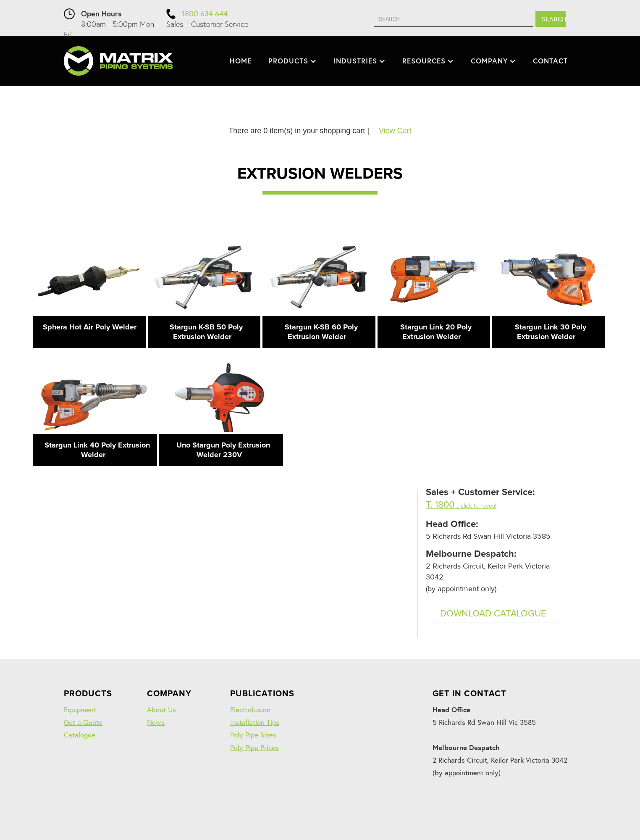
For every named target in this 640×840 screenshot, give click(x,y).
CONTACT (550, 61)
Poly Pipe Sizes (253, 735)
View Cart (395, 130)
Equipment (80, 709)
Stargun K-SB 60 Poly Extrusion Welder (321, 331)
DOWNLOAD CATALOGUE (493, 613)
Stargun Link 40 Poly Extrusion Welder (97, 449)
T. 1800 (461, 504)
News (156, 722)
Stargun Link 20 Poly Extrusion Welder (436, 331)
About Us (161, 709)
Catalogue (79, 735)
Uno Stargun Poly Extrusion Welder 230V (223, 449)
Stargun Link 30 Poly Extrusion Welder (550, 331)
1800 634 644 (205, 13)
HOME (241, 61)
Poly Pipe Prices (254, 747)
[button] (292, 61)
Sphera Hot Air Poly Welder (89, 327)
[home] (118, 61)
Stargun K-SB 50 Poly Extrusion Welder (206, 331)
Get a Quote (83, 722)
